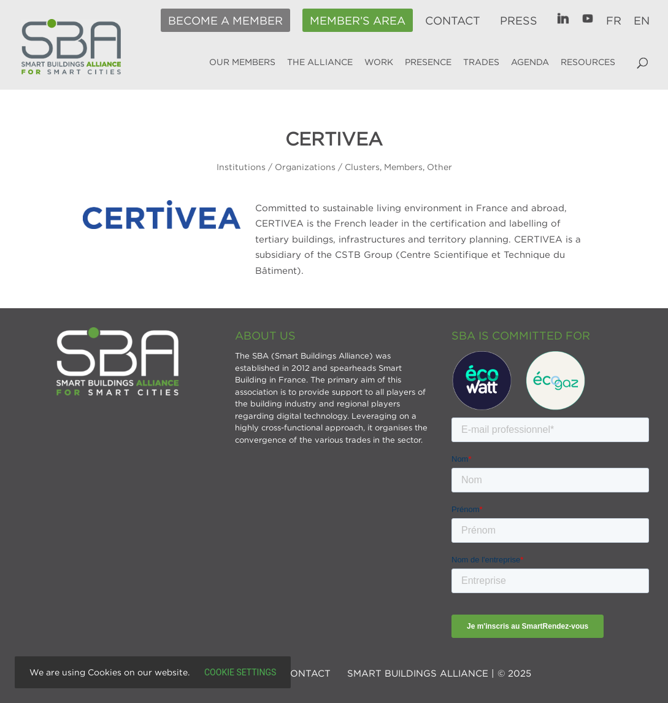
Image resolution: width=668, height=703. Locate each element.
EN (642, 20)
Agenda (530, 62)
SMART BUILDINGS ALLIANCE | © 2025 (439, 673)
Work (378, 62)
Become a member (225, 20)
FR (613, 20)
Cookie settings (240, 672)
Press (518, 20)
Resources (588, 62)
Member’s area (357, 20)
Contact (452, 20)
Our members (242, 62)
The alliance (320, 62)
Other (439, 166)
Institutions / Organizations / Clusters (298, 166)
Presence (428, 62)
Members (403, 166)
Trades (481, 62)
